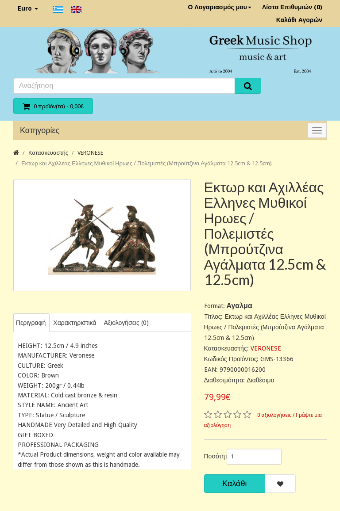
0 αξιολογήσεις (274, 415)
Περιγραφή (31, 322)
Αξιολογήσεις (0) (126, 322)
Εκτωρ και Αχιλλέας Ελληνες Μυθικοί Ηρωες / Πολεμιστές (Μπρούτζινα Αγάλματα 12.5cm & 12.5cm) (146, 163)
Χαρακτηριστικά (74, 322)
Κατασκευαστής (48, 152)
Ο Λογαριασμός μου (219, 7)
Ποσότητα (212, 456)
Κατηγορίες (39, 130)
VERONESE (90, 152)
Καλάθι (234, 483)
